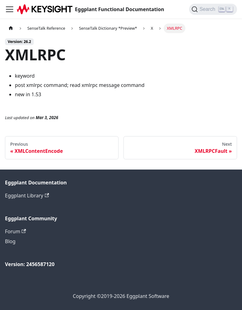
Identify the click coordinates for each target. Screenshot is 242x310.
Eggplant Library (27, 195)
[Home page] (11, 28)
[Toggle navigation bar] (9, 9)
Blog (10, 241)
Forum (15, 231)
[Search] (213, 9)
